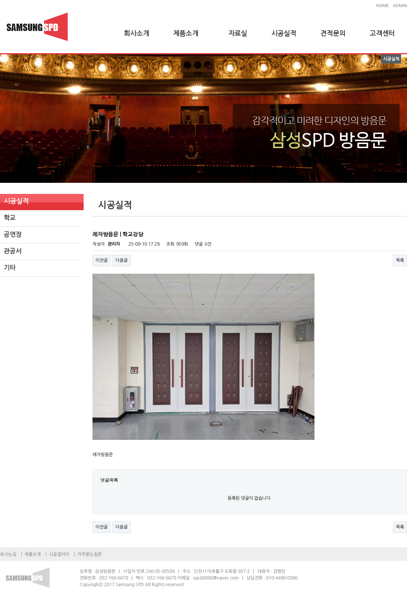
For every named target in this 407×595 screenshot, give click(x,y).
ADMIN (400, 6)
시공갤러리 (59, 554)
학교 (10, 218)
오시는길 (8, 554)
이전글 (101, 260)
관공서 (12, 251)
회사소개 (136, 33)
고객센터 (382, 33)
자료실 (237, 33)
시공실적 (283, 33)
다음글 (121, 260)
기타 (10, 267)
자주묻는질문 (89, 554)
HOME (382, 6)
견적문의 (333, 33)
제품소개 (185, 33)
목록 (400, 260)
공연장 (12, 234)
